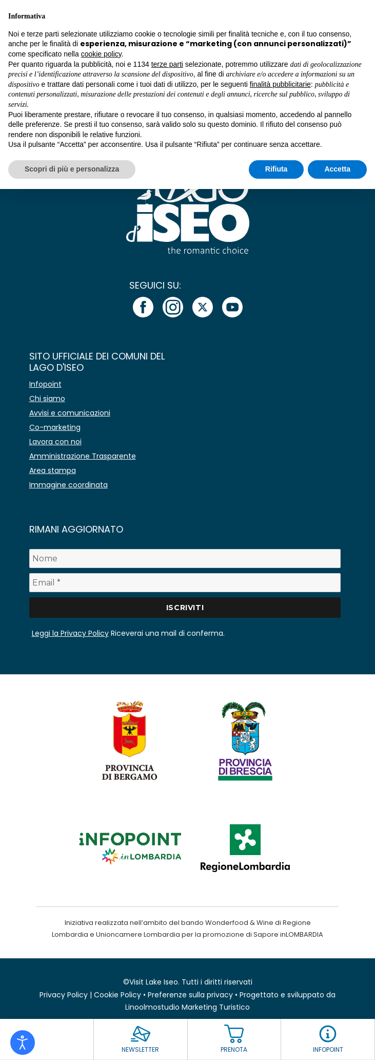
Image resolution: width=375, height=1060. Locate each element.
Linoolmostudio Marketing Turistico (187, 1007)
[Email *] (185, 582)
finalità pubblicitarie (280, 84)
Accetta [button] (337, 169)
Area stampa (52, 470)
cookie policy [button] (101, 54)
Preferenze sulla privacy (190, 995)
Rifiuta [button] (276, 169)
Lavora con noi (55, 442)
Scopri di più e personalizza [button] (72, 169)
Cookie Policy (117, 995)
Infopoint (45, 384)
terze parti (167, 64)
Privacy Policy (64, 995)
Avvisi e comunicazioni (69, 413)
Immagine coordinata (68, 485)
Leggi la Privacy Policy (70, 633)
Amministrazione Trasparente (82, 456)
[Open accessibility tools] (22, 1042)
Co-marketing (55, 427)
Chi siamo (47, 398)
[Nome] (185, 558)
